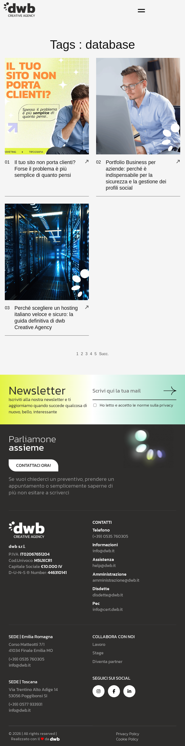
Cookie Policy (127, 738)
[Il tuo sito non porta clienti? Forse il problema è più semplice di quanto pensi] (87, 161)
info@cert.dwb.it (107, 609)
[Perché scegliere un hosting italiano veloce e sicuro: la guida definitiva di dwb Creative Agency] (87, 307)
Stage (98, 652)
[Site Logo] (19, 9)
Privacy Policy (127, 733)
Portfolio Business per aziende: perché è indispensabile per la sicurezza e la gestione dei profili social (137, 175)
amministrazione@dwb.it (115, 579)
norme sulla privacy (155, 405)
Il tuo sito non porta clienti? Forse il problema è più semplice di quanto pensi (46, 168)
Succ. (104, 353)
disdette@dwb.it (107, 594)
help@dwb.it (104, 565)
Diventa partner (107, 661)
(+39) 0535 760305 (110, 535)
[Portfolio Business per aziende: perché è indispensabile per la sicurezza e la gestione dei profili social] (178, 161)
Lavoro (98, 644)
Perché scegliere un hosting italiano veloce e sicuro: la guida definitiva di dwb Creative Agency (46, 317)
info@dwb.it (103, 550)
